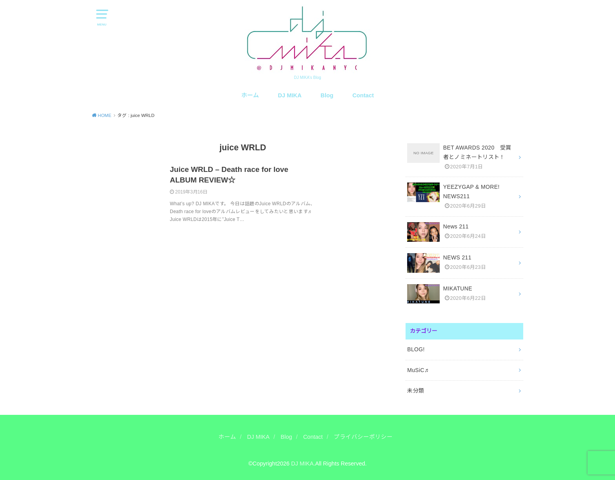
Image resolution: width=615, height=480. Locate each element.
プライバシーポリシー (363, 437)
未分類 (415, 390)
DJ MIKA (290, 95)
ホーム (250, 95)
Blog (326, 95)
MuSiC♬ (418, 370)
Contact (363, 95)
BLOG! (416, 349)
